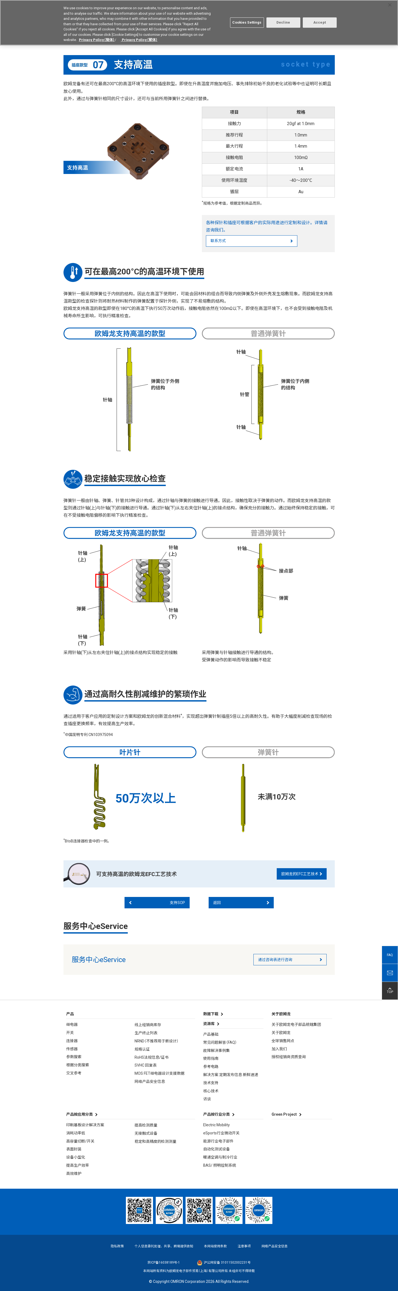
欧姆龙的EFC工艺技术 (299, 873)
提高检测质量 (146, 1124)
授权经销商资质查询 (289, 1056)
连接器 (72, 1040)
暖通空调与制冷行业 (220, 1156)
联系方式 (218, 240)
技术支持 (210, 1082)
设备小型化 (75, 1156)
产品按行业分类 (216, 1114)
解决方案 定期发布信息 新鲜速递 (230, 1074)
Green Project (284, 1114)
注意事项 (244, 1245)
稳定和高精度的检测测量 (155, 1141)
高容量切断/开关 (80, 1140)
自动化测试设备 (216, 1148)
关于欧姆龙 (281, 1032)
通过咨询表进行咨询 (275, 959)
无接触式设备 (146, 1133)
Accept (319, 20)
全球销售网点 (283, 1040)
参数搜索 (73, 1056)
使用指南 (210, 1058)
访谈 (207, 1098)
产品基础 (210, 1034)
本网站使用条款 (215, 1245)
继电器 (72, 1024)
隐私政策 (117, 1245)
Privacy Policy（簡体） (97, 37)
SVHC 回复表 (146, 1064)
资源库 (209, 1023)
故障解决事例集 (216, 1050)
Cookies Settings (246, 20)
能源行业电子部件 (218, 1140)
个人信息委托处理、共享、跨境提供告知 (164, 1245)
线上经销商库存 (148, 1024)
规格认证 (142, 1048)
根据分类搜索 (77, 1064)
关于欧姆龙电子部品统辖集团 (296, 1024)
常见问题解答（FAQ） (220, 1042)
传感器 (72, 1048)
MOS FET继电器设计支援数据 (159, 1073)
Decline (283, 20)
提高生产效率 (77, 1165)
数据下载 (210, 1013)
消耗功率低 (75, 1132)
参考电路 (210, 1066)
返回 (217, 902)
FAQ (390, 954)
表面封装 (73, 1148)
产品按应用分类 (79, 1114)
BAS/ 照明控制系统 (219, 1165)
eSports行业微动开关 (221, 1132)
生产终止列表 (146, 1032)
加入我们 (279, 1048)
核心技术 (210, 1090)
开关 (70, 1032)
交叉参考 (73, 1072)
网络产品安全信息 (150, 1081)
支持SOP (177, 902)
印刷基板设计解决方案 (85, 1124)
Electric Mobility (216, 1124)
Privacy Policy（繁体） (139, 37)
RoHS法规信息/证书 (151, 1056)
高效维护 (73, 1173)
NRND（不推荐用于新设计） (157, 1040)
